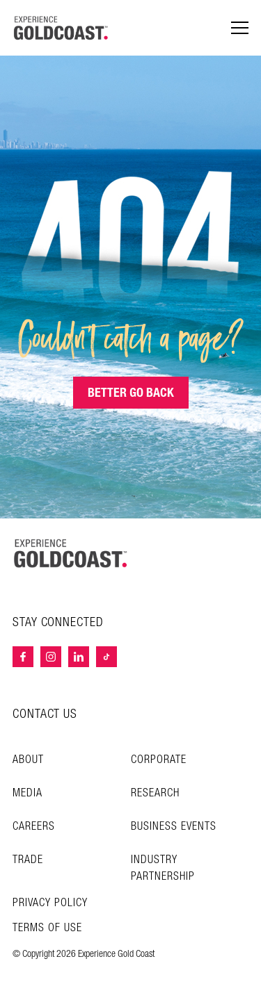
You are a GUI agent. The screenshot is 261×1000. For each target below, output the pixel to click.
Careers (34, 827)
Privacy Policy (50, 903)
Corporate (159, 760)
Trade (28, 860)
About (28, 760)
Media (27, 793)
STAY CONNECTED (58, 622)
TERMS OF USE (47, 928)
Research (155, 793)
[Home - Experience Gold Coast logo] (61, 27)
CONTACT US (45, 714)
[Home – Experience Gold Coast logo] (71, 553)
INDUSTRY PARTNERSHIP (163, 868)
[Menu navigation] (239, 28)
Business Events (173, 827)
